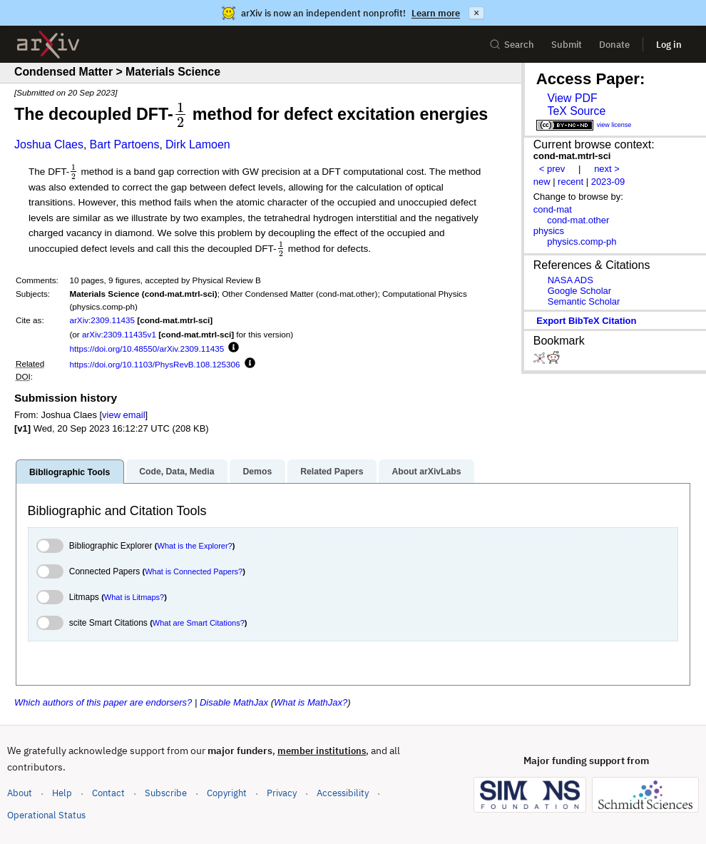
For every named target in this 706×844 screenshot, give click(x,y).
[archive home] (48, 45)
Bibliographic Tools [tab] (69, 472)
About (19, 793)
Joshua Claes (48, 144)
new (542, 181)
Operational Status (46, 814)
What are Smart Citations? (199, 623)
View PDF (572, 98)
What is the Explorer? (195, 546)
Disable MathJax (234, 702)
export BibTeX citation (586, 320)
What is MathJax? (310, 702)
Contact (108, 793)
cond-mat (552, 209)
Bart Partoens (125, 144)
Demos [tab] (257, 472)
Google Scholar (579, 290)
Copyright (227, 793)
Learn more (435, 13)
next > (607, 168)
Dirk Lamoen (197, 144)
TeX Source (576, 111)
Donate (614, 45)
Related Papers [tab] (331, 472)
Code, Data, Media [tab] (176, 472)
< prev (552, 168)
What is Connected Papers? (193, 571)
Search (511, 45)
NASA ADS (570, 280)
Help (62, 793)
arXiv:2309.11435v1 (119, 334)
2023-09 (608, 181)
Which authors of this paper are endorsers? (103, 702)
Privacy (282, 793)
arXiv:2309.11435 (102, 320)
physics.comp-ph (581, 241)
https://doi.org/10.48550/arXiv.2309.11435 (146, 348)
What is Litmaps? (134, 597)
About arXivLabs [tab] (426, 472)
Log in (669, 45)
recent (570, 181)
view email (123, 415)
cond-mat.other (578, 220)
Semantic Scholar (584, 301)
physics (548, 230)
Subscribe (166, 793)
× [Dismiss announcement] (476, 13)
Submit (566, 45)
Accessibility (343, 793)
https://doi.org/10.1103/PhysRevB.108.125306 (154, 364)
